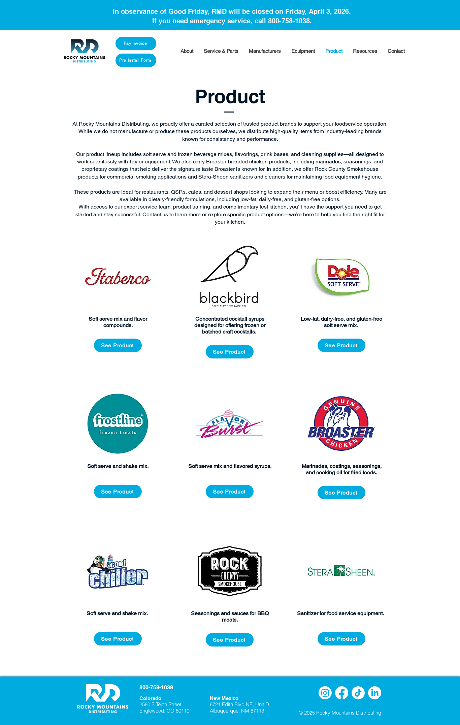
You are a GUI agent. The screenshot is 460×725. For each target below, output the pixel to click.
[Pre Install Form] (136, 60)
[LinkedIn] (374, 692)
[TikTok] (358, 692)
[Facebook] (341, 692)
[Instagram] (325, 692)
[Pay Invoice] (136, 43)
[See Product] (118, 345)
